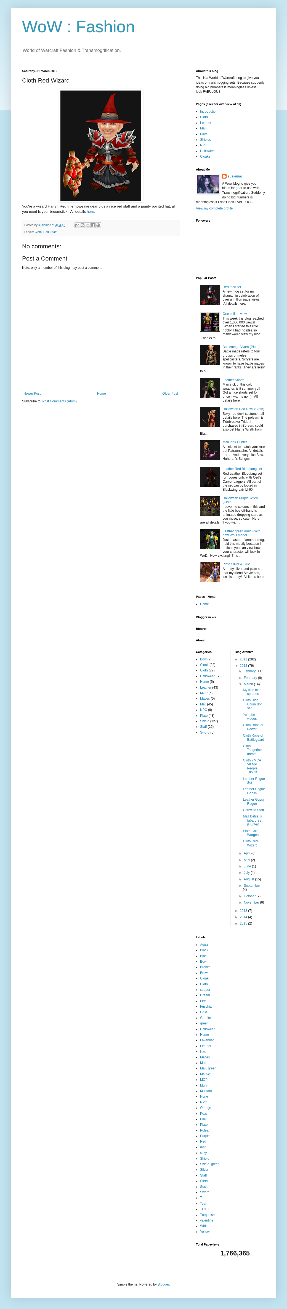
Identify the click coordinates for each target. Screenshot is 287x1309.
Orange (205, 1108)
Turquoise (207, 1215)
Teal (203, 1204)
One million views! (236, 314)
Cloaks (205, 156)
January (250, 671)
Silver (204, 1170)
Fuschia (206, 1006)
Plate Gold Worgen (251, 833)
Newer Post (32, 393)
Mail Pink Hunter (235, 442)
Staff (54, 231)
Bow (203, 659)
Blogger (163, 1284)
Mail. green (208, 1068)
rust (203, 1147)
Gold (203, 1012)
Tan (202, 1198)
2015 (244, 923)
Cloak (204, 665)
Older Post (170, 393)
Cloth (38, 231)
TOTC (204, 1209)
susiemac (235, 176)
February (251, 678)
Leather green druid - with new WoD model (242, 533)
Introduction (208, 111)
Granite (205, 1018)
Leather (205, 123)
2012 (244, 666)
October (250, 896)
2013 (244, 911)
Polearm (206, 1130)
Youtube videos (250, 717)
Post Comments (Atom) (59, 401)
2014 (244, 917)
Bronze (205, 967)
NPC (203, 145)
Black (204, 950)
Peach (204, 1114)
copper (205, 990)
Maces (205, 698)
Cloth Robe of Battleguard (253, 737)
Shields (205, 140)
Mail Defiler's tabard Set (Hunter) (252, 820)
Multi (203, 1085)
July (247, 873)
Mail (203, 128)
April (247, 853)
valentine (206, 1220)
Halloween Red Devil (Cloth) (243, 409)
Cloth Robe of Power (253, 727)
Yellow (204, 1232)
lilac (203, 1051)
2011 (244, 659)
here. (91, 211)
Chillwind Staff (253, 810)
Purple (205, 1136)
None (204, 1096)
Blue (203, 956)
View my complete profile (214, 208)
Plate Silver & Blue (236, 564)
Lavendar (207, 1040)
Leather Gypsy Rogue (253, 801)
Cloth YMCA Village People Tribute (252, 766)
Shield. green (210, 1164)
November (252, 902)
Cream (205, 995)
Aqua (204, 945)
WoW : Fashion (78, 26)
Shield (204, 721)
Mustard (206, 1091)
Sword (204, 732)
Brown (204, 973)
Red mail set (232, 287)
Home (101, 393)
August (249, 879)
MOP (204, 693)
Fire (203, 1001)
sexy (203, 1153)
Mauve (205, 1074)
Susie (204, 1187)
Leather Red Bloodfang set (242, 469)
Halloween (208, 151)
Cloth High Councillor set (252, 704)
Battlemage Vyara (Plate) (241, 347)
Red (46, 231)
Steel (204, 1181)
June (248, 866)
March (249, 684)
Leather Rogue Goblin (254, 791)
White (204, 1226)
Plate (204, 134)
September (252, 886)
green (204, 1023)
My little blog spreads (252, 692)
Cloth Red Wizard (250, 843)
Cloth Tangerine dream (252, 750)
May (247, 860)
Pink (203, 1119)
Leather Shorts (234, 380)
